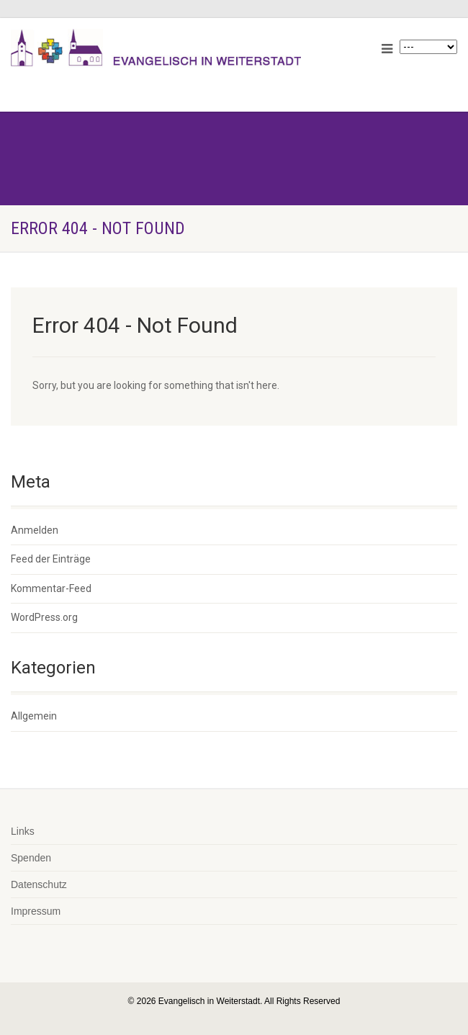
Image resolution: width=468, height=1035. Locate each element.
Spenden (31, 858)
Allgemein (34, 716)
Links (23, 831)
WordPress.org (44, 617)
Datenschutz (39, 884)
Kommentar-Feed (51, 588)
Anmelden (34, 530)
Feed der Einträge (51, 559)
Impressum (35, 911)
